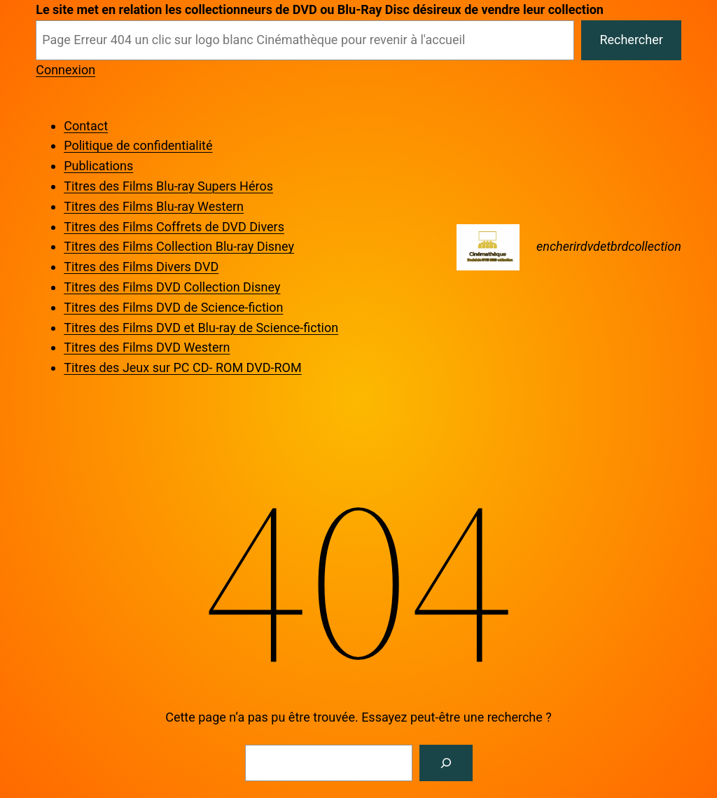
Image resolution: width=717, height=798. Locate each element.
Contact (86, 125)
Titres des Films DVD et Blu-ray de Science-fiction (201, 327)
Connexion (65, 69)
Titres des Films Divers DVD (141, 266)
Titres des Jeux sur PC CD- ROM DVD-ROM (182, 367)
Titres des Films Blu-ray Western (154, 206)
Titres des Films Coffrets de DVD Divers (174, 226)
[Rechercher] (446, 763)
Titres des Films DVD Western (147, 347)
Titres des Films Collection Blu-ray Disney (179, 246)
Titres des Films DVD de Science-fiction (173, 307)
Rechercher (630, 39)
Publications (98, 165)
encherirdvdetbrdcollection (608, 246)
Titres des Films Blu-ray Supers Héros (168, 186)
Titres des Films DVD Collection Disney (172, 287)
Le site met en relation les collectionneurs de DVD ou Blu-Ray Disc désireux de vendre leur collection (320, 9)
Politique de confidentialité (138, 145)
